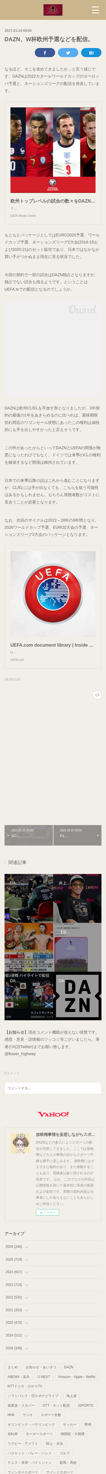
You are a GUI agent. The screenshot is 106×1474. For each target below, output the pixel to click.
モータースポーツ (39, 1445)
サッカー (70, 1436)
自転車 (13, 1445)
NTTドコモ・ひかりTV (25, 1398)
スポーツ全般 (51, 1426)
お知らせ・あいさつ (41, 1379)
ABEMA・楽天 (19, 1388)
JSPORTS (85, 1417)
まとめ (13, 1379)
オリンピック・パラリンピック (31, 1436)
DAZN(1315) (12, 690)
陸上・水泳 (54, 1455)
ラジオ (28, 1426)
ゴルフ (65, 1465)
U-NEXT (44, 1388)
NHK (11, 1426)
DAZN (68, 1379)
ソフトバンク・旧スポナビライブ (33, 1407)
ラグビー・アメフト (23, 1455)
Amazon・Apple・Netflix (76, 1388)
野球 (88, 1436)
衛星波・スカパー (21, 1417)
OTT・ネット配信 (56, 1417)
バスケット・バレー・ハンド (30, 1465)
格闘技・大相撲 (73, 1445)
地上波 (71, 1407)
